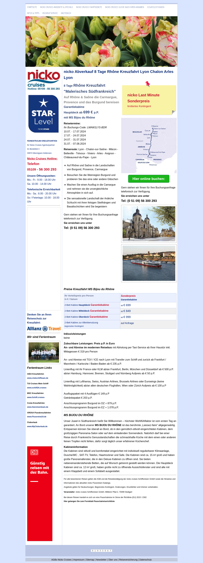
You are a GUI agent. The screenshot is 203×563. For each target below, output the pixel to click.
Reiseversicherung (128, 559)
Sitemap (90, 559)
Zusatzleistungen (155, 7)
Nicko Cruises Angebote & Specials (56, 7)
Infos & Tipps (33, 13)
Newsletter (101, 559)
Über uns (112, 559)
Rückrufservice (50, 13)
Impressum (78, 559)
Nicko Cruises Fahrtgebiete (89, 7)
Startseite (32, 7)
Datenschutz (145, 559)
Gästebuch (66, 13)
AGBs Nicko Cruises (61, 559)
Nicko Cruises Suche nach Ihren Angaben (124, 7)
